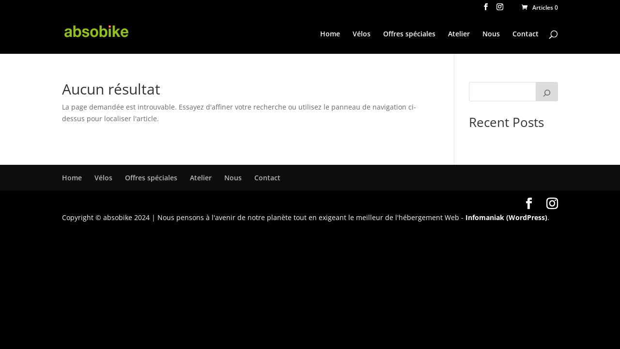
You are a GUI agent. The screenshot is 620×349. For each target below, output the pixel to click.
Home (330, 34)
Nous (491, 34)
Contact (525, 34)
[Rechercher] (547, 91)
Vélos (362, 34)
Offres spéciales (409, 34)
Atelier (459, 34)
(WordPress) (526, 217)
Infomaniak (484, 217)
